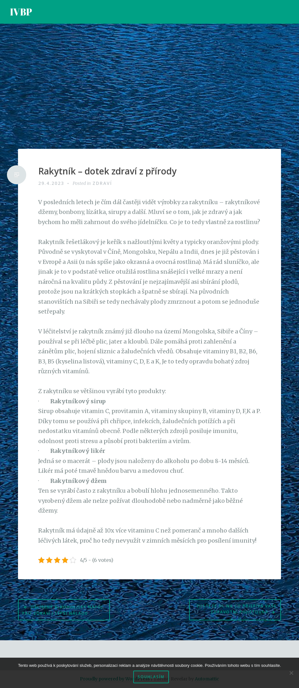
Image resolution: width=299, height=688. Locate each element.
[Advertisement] (149, 86)
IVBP (21, 11)
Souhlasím (151, 676)
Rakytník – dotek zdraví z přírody (107, 171)
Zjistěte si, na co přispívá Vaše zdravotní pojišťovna (236, 609)
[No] (291, 673)
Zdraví (102, 183)
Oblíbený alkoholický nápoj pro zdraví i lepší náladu (62, 610)
